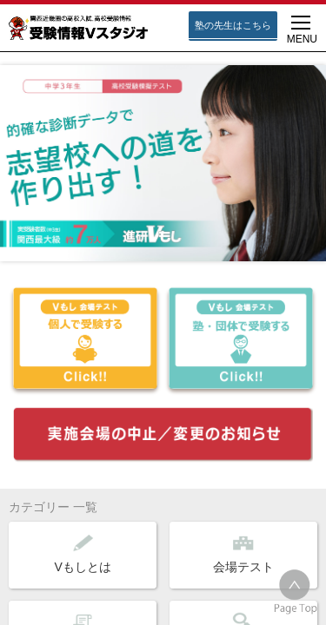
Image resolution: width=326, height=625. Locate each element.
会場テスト (243, 553)
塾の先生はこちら (233, 25)
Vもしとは (83, 553)
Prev (23, 151)
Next (303, 151)
